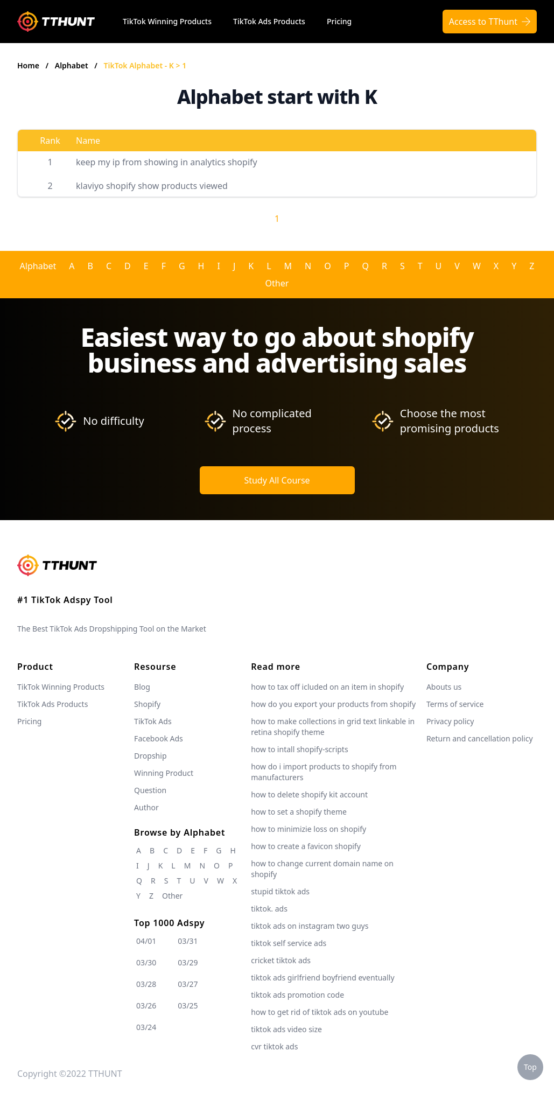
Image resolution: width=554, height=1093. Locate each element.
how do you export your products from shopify (333, 704)
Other (277, 283)
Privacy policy (450, 721)
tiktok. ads (269, 908)
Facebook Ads (158, 738)
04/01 (146, 941)
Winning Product (163, 773)
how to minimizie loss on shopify (308, 829)
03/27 (188, 984)
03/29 (188, 962)
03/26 (146, 1005)
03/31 (188, 941)
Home (28, 65)
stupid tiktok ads (280, 891)
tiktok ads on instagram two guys (309, 926)
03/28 (146, 984)
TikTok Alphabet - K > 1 (145, 65)
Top (530, 1067)
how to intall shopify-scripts (299, 749)
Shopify (147, 704)
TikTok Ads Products (269, 21)
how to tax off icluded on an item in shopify (327, 687)
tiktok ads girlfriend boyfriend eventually (322, 977)
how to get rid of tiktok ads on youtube (319, 1012)
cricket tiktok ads (281, 960)
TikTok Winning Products (167, 21)
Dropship (150, 756)
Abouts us (443, 687)
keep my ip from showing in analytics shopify (166, 162)
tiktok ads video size (286, 1029)
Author (146, 807)
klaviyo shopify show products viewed (152, 186)
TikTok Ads (153, 721)
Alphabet (72, 65)
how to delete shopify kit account (309, 794)
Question (150, 790)
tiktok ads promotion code (297, 995)
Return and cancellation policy (479, 738)
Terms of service (455, 704)
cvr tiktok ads (274, 1046)
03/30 (146, 962)
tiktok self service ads (288, 943)
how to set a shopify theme (299, 812)
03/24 (146, 1027)
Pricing (339, 21)
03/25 (188, 1005)
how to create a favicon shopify (306, 846)
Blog (142, 687)
